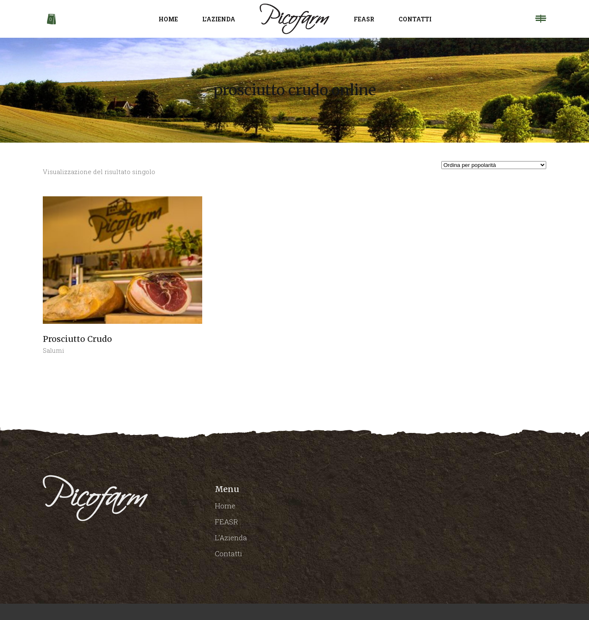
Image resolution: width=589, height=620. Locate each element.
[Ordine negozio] (493, 165)
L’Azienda (231, 537)
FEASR (226, 521)
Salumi (53, 350)
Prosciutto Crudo (77, 339)
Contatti (228, 553)
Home (225, 506)
